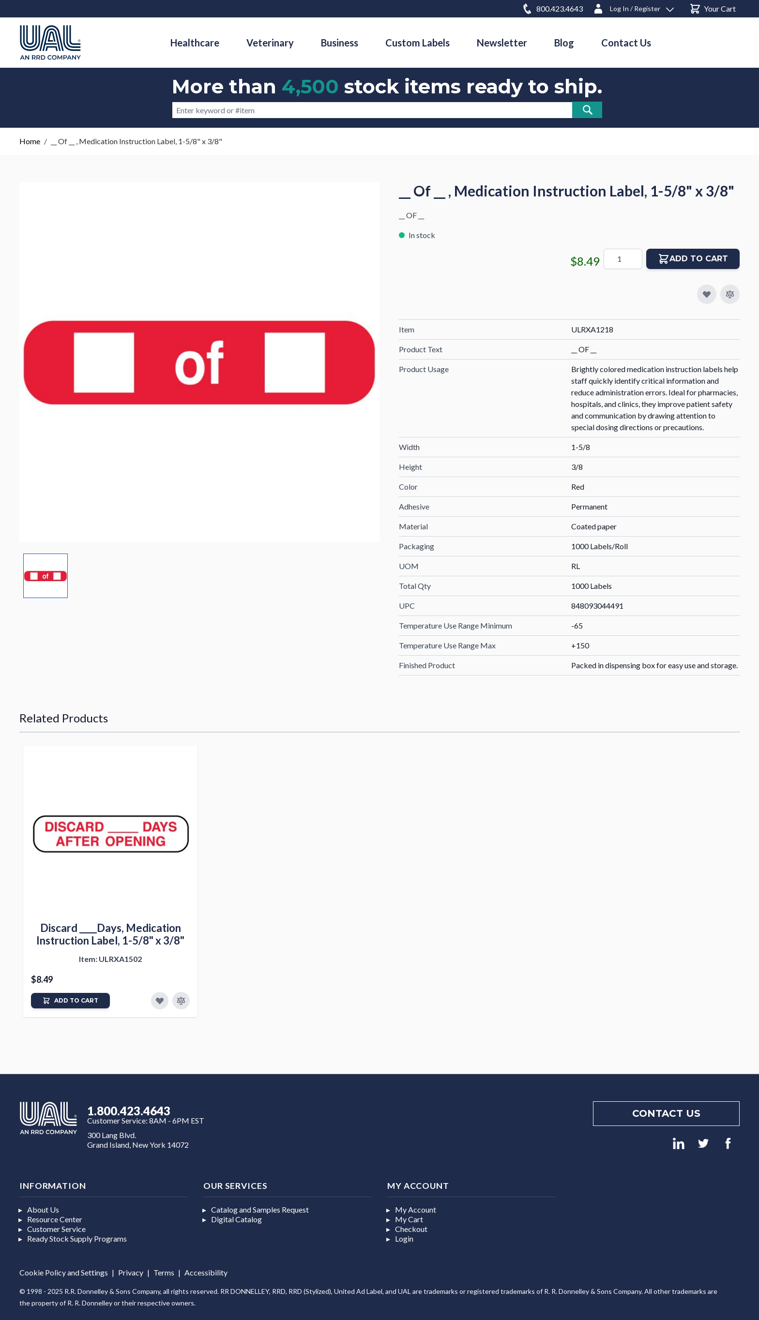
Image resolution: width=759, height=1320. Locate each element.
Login (404, 1238)
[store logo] (50, 42)
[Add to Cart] (70, 1000)
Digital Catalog (236, 1219)
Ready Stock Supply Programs (77, 1238)
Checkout (411, 1228)
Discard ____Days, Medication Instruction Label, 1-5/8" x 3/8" (110, 934)
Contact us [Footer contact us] (666, 1113)
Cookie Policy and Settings (63, 1272)
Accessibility (206, 1272)
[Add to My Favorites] (706, 294)
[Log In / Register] (633, 7)
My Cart (409, 1219)
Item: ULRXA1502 (110, 958)
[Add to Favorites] (159, 1000)
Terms (163, 1272)
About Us (43, 1209)
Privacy (130, 1272)
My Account (415, 1209)
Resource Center (54, 1219)
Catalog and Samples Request (260, 1209)
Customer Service (56, 1228)
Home (29, 141)
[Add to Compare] (730, 294)
